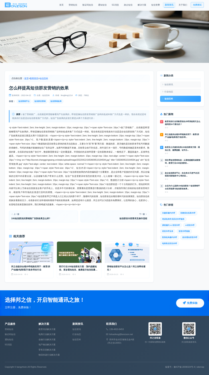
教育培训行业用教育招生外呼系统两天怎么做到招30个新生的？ (182, 122)
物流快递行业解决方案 (49, 355)
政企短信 (128, 5)
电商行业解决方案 (47, 334)
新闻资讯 (169, 5)
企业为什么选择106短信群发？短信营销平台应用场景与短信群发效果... (182, 187)
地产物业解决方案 (47, 344)
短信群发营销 (40, 101)
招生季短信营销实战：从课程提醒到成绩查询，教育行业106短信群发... (182, 161)
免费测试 (197, 5)
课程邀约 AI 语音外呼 (171, 225)
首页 (61, 5)
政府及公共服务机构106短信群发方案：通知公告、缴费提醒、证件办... (182, 148)
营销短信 (73, 5)
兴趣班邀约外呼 (168, 213)
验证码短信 (87, 5)
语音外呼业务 (167, 231)
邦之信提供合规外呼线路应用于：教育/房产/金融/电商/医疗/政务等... (182, 135)
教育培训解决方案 (47, 329)
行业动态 (167, 91)
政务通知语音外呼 (189, 237)
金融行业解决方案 (47, 339)
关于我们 (183, 5)
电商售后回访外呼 (169, 243)
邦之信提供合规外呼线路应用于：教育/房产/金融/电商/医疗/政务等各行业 (30, 268)
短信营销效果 (56, 101)
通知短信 (102, 5)
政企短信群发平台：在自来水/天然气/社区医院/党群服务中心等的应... (182, 174)
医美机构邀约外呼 (169, 237)
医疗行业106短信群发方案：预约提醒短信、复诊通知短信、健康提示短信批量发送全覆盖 (78, 268)
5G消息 (115, 5)
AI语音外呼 (189, 225)
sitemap (200, 367)
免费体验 (190, 303)
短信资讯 (167, 84)
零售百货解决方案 (47, 350)
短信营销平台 (24, 101)
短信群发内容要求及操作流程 (133, 218)
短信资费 (155, 5)
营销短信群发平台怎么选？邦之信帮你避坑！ (126, 268)
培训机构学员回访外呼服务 (173, 219)
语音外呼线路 (184, 231)
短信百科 (44, 78)
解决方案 (142, 5)
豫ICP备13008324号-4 (184, 367)
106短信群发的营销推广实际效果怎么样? (30, 218)
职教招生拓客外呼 (187, 213)
